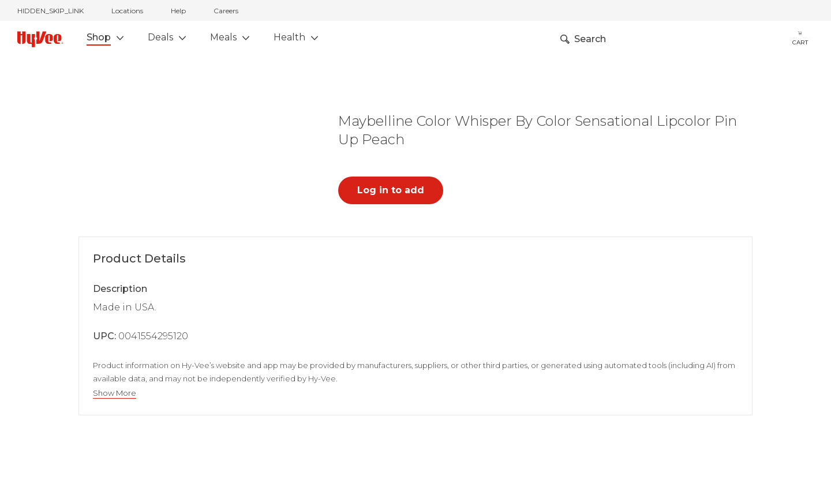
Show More (114, 393)
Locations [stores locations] (127, 10)
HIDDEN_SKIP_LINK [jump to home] (50, 10)
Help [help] (178, 10)
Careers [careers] (226, 10)
